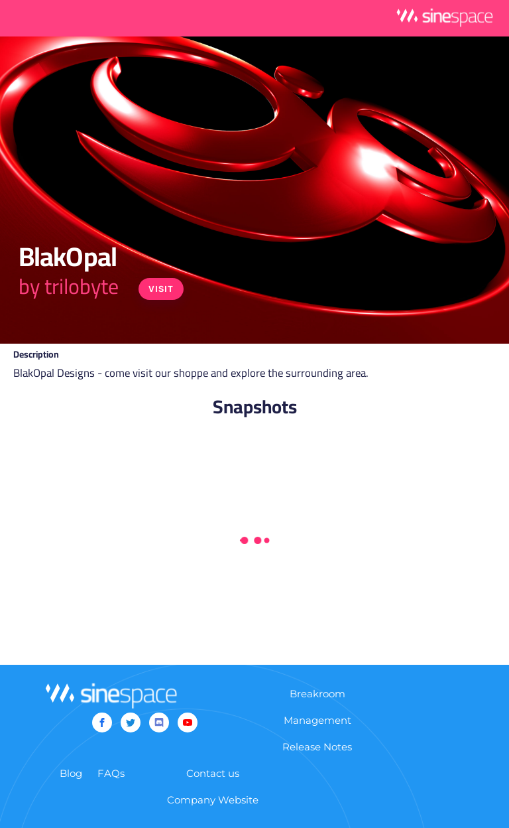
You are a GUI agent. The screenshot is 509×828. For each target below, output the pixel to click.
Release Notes (317, 746)
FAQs (111, 773)
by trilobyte (69, 286)
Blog (71, 773)
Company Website (212, 800)
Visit (161, 289)
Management (317, 720)
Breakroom (317, 693)
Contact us (212, 773)
